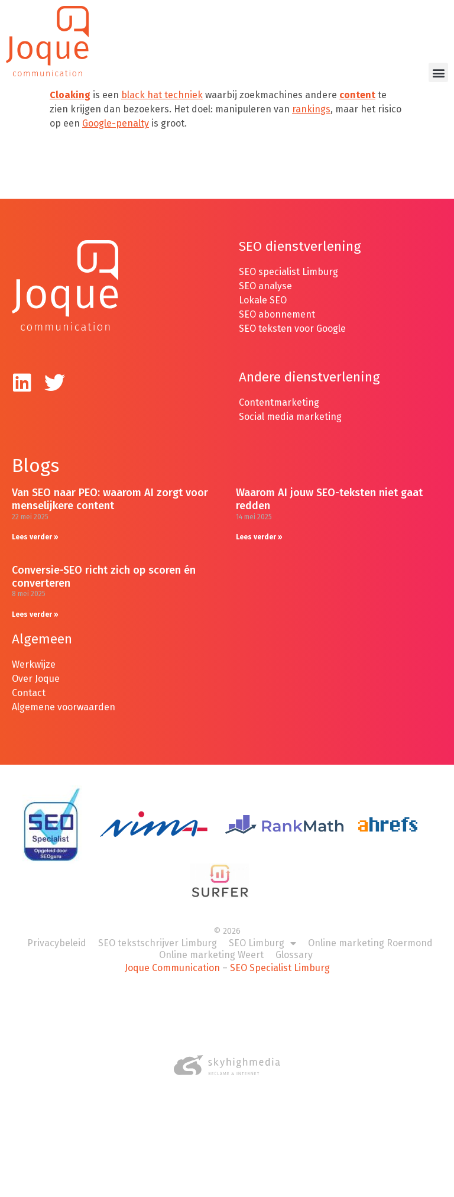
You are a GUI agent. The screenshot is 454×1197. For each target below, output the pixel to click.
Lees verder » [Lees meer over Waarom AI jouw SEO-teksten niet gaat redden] (259, 537)
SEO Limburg (262, 943)
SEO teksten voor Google (293, 328)
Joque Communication (172, 967)
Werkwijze (34, 664)
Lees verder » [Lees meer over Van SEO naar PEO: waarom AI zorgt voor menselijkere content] (35, 537)
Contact (29, 692)
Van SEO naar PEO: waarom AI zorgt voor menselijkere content (110, 499)
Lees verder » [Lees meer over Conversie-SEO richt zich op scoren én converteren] (35, 614)
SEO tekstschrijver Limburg (157, 943)
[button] (438, 72)
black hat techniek (162, 95)
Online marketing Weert (211, 954)
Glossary (294, 954)
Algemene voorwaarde (60, 707)
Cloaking (70, 95)
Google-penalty (115, 123)
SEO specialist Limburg (288, 271)
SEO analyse (265, 286)
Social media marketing (290, 416)
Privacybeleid (56, 943)
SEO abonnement (277, 314)
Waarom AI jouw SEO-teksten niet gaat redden (329, 499)
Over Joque (36, 678)
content (357, 95)
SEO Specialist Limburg (280, 967)
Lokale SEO (263, 300)
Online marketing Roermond (370, 943)
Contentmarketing (279, 402)
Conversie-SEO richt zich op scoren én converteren (104, 577)
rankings (311, 109)
